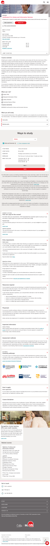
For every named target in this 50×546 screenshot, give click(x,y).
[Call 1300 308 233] (6, 493)
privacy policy (5, 541)
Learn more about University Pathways (11, 361)
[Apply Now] (20, 22)
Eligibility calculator (7, 48)
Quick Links (4, 504)
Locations (4, 507)
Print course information (10, 25)
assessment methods (28, 345)
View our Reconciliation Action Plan (9, 516)
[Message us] (5, 490)
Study (3, 501)
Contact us (4, 510)
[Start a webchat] (6, 486)
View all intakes (6, 39)
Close (45, 541)
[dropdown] (25, 139)
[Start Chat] (47, 543)
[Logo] (2, 3)
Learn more (36, 184)
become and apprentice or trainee (22, 278)
